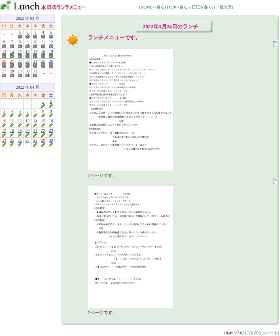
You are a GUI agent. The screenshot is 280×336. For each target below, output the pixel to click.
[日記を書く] (201, 7)
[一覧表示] (223, 7)
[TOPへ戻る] (178, 7)
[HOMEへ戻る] (152, 7)
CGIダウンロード (262, 333)
